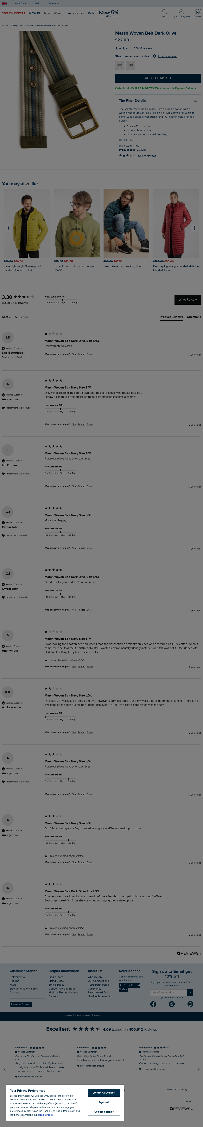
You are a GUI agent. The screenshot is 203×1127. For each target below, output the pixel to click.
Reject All (104, 1102)
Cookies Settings (104, 1111)
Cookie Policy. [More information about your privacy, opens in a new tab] (45, 1114)
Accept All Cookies (103, 1092)
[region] (65, 1103)
